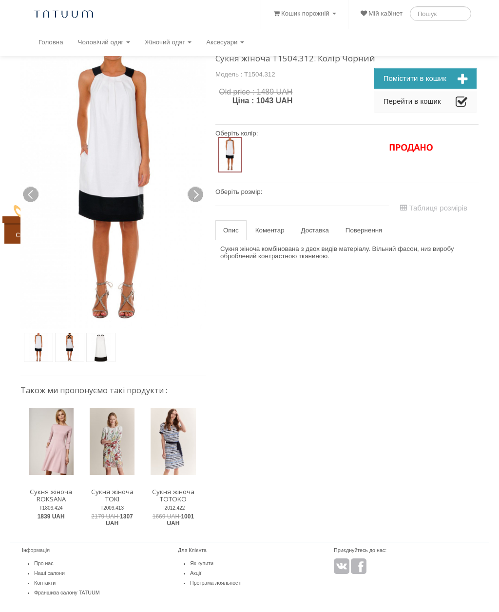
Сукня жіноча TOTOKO (173, 495)
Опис (231, 230)
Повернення (363, 230)
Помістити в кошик (425, 79)
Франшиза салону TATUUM (67, 592)
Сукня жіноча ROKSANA (51, 495)
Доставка (315, 230)
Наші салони (49, 573)
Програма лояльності (216, 583)
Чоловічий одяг (104, 42)
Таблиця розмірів (433, 208)
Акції (195, 573)
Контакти (45, 583)
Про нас (44, 563)
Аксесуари (225, 42)
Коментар (270, 230)
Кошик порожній (304, 13)
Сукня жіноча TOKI (112, 495)
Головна (50, 42)
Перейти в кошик (425, 102)
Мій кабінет (382, 13)
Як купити (201, 563)
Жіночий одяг (168, 42)
